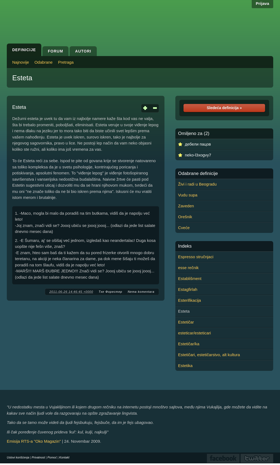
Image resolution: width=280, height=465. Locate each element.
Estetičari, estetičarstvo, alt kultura (209, 354)
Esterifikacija (189, 300)
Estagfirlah (187, 289)
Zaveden (186, 206)
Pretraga (66, 62)
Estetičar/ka (188, 343)
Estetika (185, 365)
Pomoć (52, 457)
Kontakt (64, 457)
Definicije (24, 50)
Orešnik (185, 216)
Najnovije (20, 62)
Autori (83, 51)
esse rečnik (188, 267)
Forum (55, 51)
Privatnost (38, 457)
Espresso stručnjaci (195, 256)
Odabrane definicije (198, 173)
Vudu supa (187, 195)
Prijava (262, 3)
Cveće (184, 227)
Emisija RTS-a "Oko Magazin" (34, 441)
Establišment (189, 278)
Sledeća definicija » (224, 108)
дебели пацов (198, 144)
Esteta (22, 78)
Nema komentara (141, 291)
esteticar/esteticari (194, 333)
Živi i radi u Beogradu (197, 184)
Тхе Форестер (110, 291)
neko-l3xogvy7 (198, 155)
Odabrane (44, 62)
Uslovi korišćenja (18, 457)
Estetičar (186, 322)
